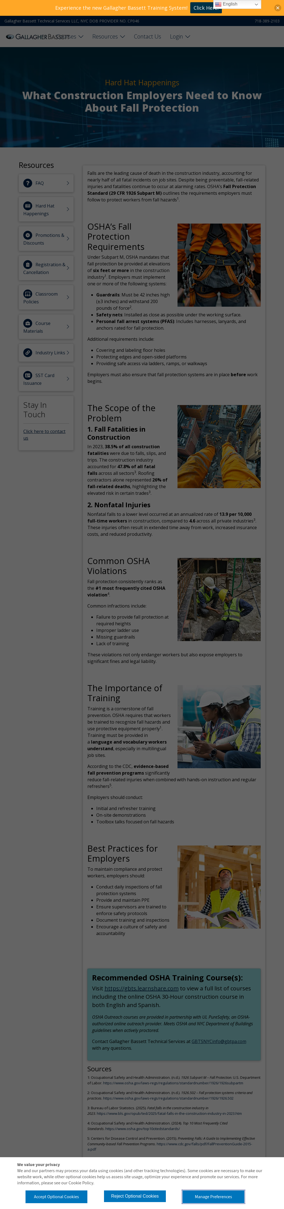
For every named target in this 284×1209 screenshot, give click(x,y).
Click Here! (206, 7)
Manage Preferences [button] (213, 1197)
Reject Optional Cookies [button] (135, 1196)
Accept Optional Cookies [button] (56, 1197)
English (226, 4)
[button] (277, 7)
